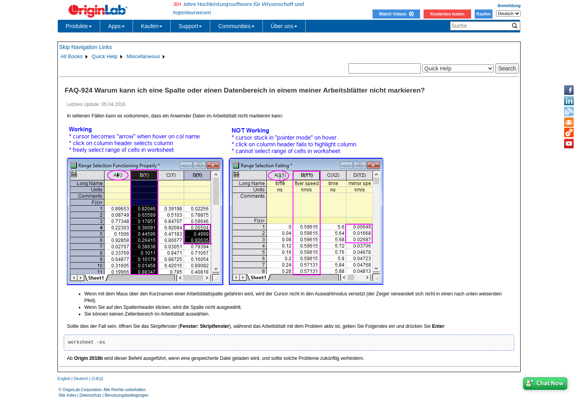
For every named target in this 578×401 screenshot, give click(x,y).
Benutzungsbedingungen (126, 395)
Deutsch (81, 378)
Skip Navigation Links (85, 47)
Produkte (79, 26)
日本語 (97, 378)
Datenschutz (91, 395)
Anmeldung (509, 5)
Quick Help (105, 56)
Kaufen (483, 13)
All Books (72, 56)
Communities (236, 26)
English (63, 378)
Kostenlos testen (447, 13)
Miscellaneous (143, 56)
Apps (116, 26)
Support (190, 26)
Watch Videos (396, 13)
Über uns (284, 26)
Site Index (67, 395)
